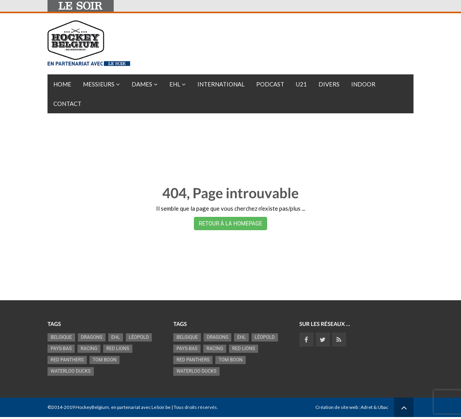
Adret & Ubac (374, 407)
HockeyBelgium (92, 407)
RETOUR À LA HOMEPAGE (230, 223)
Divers (329, 84)
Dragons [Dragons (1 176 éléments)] (91, 337)
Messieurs (98, 84)
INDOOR (363, 84)
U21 (301, 84)
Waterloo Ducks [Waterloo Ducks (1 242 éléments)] (71, 371)
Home (62, 84)
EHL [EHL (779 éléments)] (115, 337)
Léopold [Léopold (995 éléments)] (139, 337)
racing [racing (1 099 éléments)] (89, 348)
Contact (67, 103)
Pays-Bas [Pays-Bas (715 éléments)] (61, 348)
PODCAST (270, 84)
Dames (142, 84)
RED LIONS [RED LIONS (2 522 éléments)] (117, 348)
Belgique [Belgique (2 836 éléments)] (61, 337)
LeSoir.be (161, 407)
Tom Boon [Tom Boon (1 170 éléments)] (104, 360)
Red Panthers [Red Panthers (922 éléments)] (67, 360)
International (221, 84)
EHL (174, 84)
